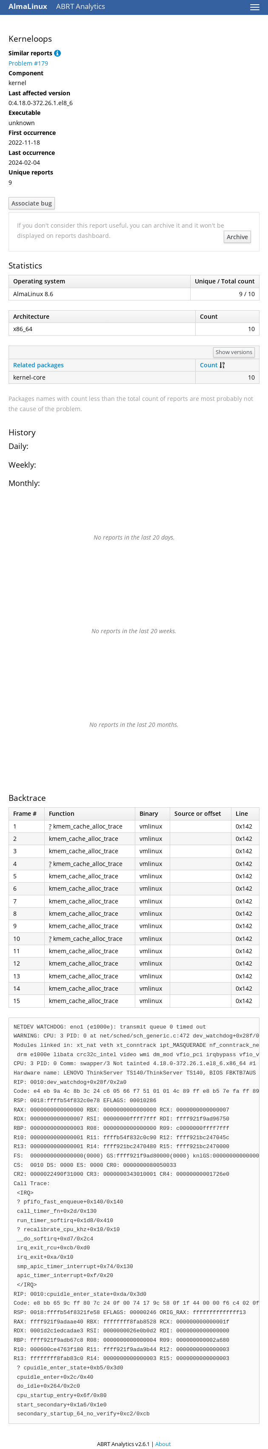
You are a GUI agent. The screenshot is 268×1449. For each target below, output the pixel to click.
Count (209, 365)
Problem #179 (28, 63)
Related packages (38, 365)
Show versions (234, 352)
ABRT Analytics (57, 6)
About (163, 1444)
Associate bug (31, 203)
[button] (57, 53)
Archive (237, 237)
